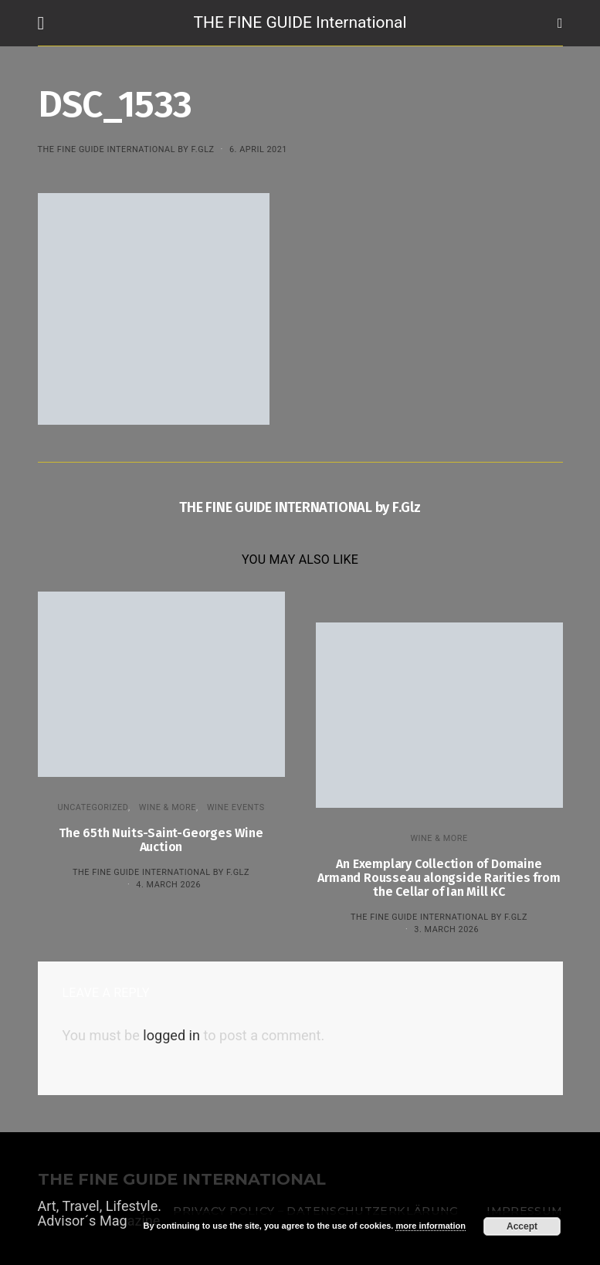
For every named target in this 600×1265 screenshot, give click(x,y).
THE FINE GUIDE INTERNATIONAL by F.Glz (126, 149)
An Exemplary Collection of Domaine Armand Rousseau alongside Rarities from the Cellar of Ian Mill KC (438, 877)
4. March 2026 (168, 885)
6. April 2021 (258, 149)
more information (430, 1225)
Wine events (236, 807)
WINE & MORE (167, 807)
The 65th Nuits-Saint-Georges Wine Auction (161, 840)
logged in (171, 1035)
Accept (522, 1226)
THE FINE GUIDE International (299, 22)
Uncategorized (92, 807)
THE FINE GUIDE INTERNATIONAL (182, 1180)
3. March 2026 (446, 929)
